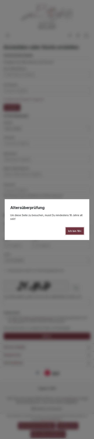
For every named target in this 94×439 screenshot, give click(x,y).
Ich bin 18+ (74, 230)
